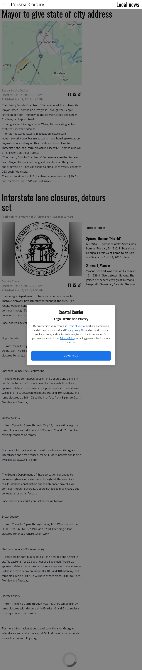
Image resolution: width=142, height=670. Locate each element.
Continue (71, 356)
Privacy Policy (72, 330)
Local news (127, 4)
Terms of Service (76, 326)
